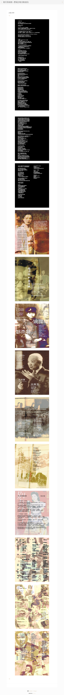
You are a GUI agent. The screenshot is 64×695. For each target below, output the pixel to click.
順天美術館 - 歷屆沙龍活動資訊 (16, 2)
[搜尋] (30, 2)
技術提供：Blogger (32, 691)
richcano (34, 693)
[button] (9, 15)
